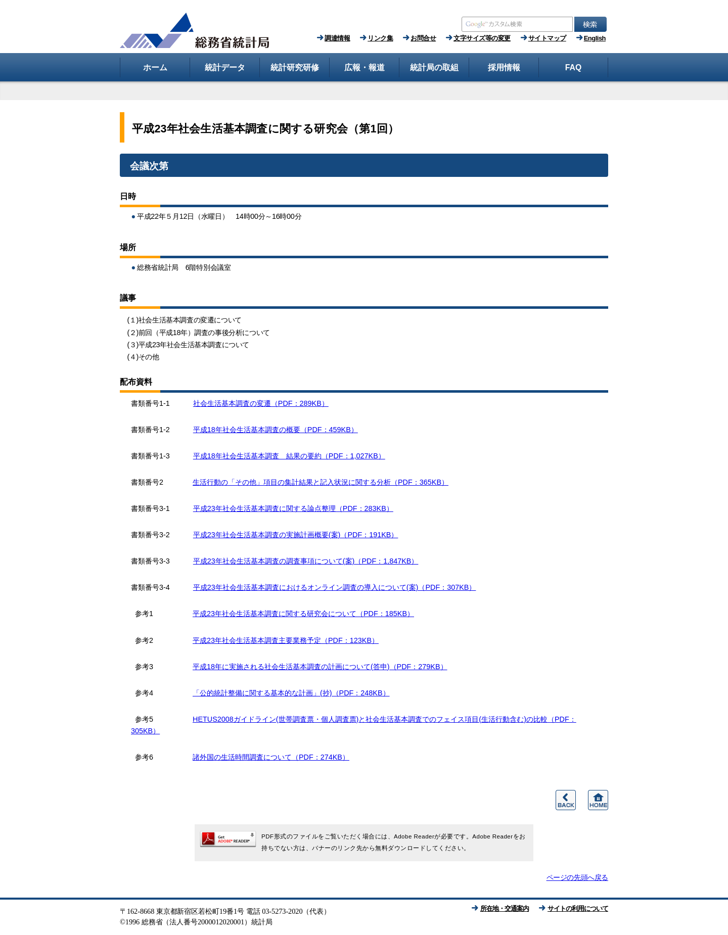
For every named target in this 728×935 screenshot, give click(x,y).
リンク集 (380, 38)
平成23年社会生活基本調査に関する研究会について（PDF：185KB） (303, 614)
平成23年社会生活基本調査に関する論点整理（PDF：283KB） (293, 508)
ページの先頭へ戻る (577, 877)
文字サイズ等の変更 (482, 38)
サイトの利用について (578, 908)
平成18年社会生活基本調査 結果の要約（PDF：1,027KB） (289, 456)
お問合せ (423, 38)
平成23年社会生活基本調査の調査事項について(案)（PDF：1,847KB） (306, 561)
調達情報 (337, 38)
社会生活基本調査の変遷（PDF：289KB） (261, 403)
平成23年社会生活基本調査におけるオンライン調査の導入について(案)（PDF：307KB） (334, 587)
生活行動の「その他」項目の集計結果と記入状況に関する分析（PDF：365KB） (320, 482)
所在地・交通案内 (504, 908)
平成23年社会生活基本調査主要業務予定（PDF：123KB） (286, 640)
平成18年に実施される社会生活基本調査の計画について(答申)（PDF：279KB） (320, 667)
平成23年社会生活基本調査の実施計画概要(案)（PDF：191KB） (295, 535)
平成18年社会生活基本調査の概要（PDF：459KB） (275, 430)
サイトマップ (547, 38)
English (595, 38)
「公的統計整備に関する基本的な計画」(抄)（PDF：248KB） (291, 693)
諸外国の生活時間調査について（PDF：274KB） (271, 757)
